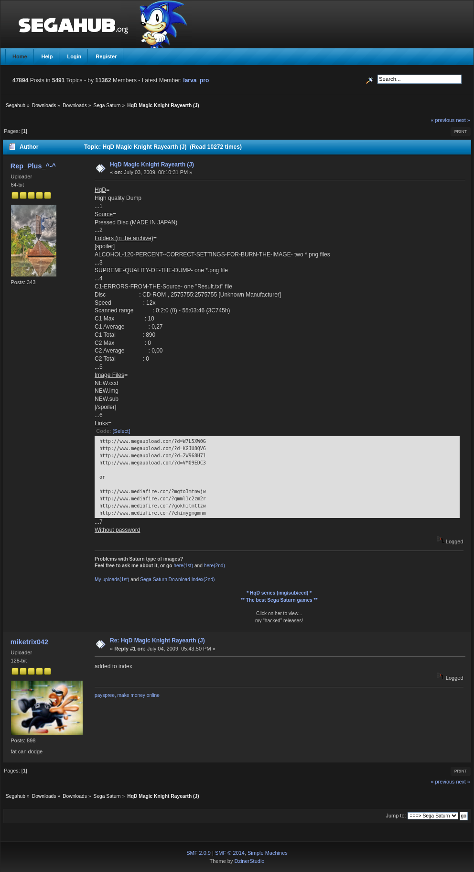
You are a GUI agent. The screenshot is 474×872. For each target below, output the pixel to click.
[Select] (121, 431)
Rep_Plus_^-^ (33, 166)
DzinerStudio (249, 861)
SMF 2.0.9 (198, 853)
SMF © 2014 (230, 853)
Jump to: (396, 815)
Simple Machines (268, 853)
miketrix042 (29, 642)
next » (463, 120)
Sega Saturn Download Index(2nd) (177, 579)
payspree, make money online (127, 695)
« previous (443, 120)
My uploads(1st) (112, 579)
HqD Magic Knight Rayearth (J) (152, 164)
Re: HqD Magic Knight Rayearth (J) (157, 640)
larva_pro (196, 80)
